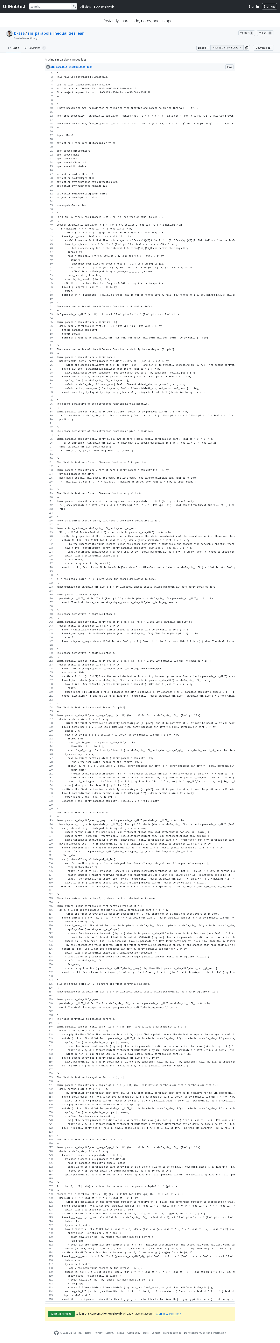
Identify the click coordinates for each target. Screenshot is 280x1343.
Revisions (35, 48)
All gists (85, 6)
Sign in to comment (168, 1313)
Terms (88, 1332)
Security (110, 1332)
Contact (156, 1332)
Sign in (254, 6)
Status (120, 1332)
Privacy (98, 1332)
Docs (146, 1332)
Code (13, 48)
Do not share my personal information (205, 1332)
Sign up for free (61, 1314)
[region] (140, 686)
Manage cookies (172, 1332)
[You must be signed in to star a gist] (246, 33)
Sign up (269, 6)
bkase (19, 33)
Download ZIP (263, 47)
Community (133, 1332)
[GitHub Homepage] (56, 1332)
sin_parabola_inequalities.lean (56, 33)
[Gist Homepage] (14, 6)
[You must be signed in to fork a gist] (265, 33)
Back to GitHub (104, 6)
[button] (246, 48)
